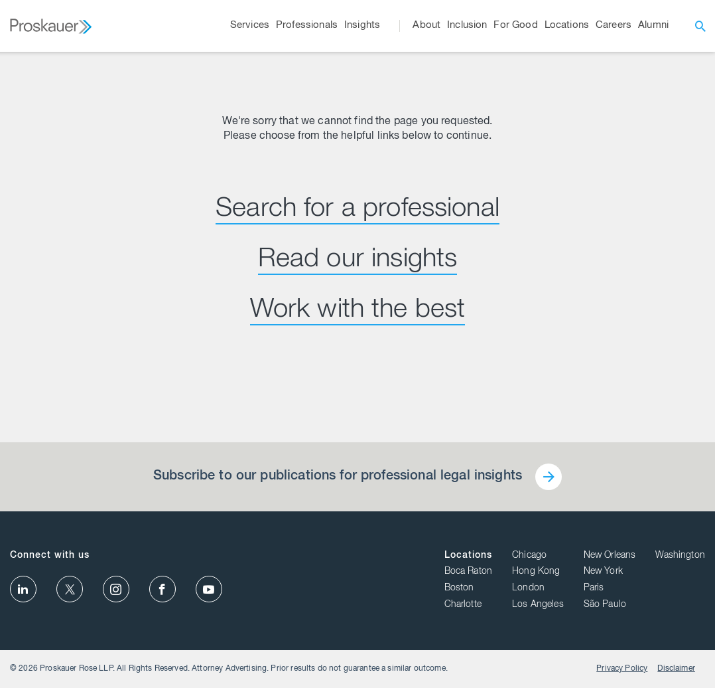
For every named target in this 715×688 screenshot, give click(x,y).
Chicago (529, 555)
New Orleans (610, 555)
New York (603, 571)
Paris (594, 588)
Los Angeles (538, 605)
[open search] (700, 26)
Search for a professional (357, 210)
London (528, 588)
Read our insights (358, 260)
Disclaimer (676, 669)
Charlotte (463, 605)
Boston (459, 588)
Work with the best (358, 311)
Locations (468, 555)
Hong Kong (536, 571)
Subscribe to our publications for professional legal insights (337, 476)
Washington (680, 555)
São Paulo (605, 605)
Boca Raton (468, 571)
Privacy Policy (621, 669)
